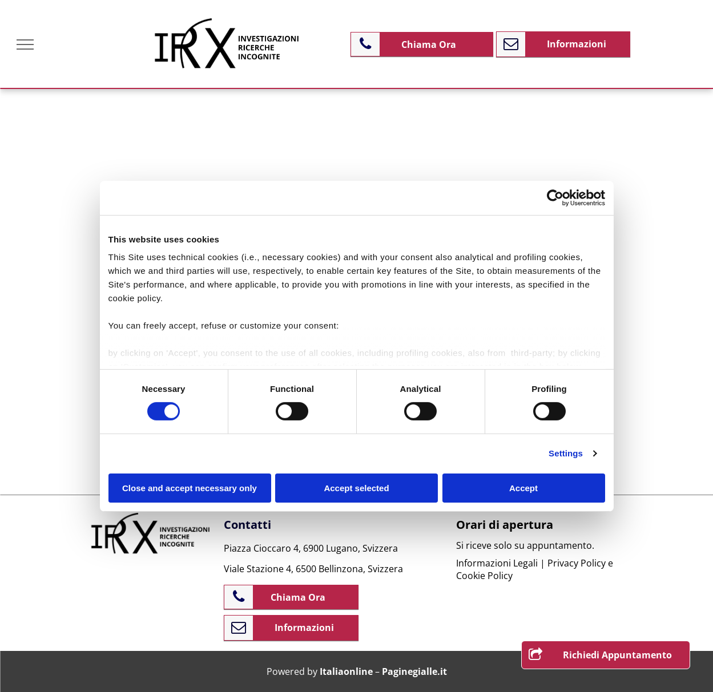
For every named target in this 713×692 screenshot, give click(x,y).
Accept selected (356, 488)
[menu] (25, 44)
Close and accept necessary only (189, 488)
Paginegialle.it (414, 671)
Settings (566, 453)
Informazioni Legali (497, 563)
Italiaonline (346, 671)
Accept (523, 488)
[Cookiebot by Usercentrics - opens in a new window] (555, 197)
